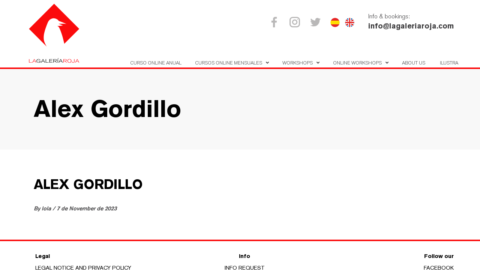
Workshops (297, 63)
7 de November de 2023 (87, 208)
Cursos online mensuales (228, 63)
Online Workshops (357, 63)
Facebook (275, 22)
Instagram (296, 22)
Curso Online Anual (156, 63)
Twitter (316, 22)
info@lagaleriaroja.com (411, 25)
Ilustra (449, 63)
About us (413, 63)
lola (47, 208)
